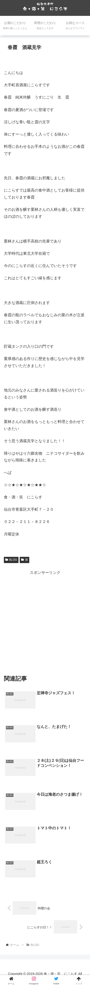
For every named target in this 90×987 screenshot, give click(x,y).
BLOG (11, 559)
